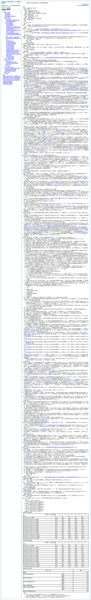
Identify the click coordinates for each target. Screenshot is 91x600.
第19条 (46, 459)
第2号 (32, 181)
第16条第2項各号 (51, 425)
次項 (49, 374)
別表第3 (34, 307)
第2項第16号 (29, 347)
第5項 (42, 73)
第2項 (25, 101)
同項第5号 (76, 332)
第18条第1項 (44, 429)
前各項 (30, 129)
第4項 (38, 73)
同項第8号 (28, 330)
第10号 (81, 332)
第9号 (32, 330)
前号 (27, 202)
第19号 (38, 333)
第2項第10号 (29, 339)
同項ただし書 (67, 383)
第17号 (37, 330)
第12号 (85, 332)
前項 (49, 81)
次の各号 (37, 29)
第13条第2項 (71, 81)
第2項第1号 (26, 227)
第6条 (36, 64)
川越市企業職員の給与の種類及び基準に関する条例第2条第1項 (59, 30)
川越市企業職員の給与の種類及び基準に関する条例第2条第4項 (55, 32)
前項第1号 (26, 181)
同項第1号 (57, 182)
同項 (35, 74)
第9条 (43, 90)
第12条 (41, 64)
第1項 (81, 105)
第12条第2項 (29, 73)
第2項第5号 (28, 336)
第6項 (46, 73)
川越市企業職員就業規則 (58, 57)
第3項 (34, 73)
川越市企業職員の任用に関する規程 (60, 477)
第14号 (25, 333)
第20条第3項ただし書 (50, 382)
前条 (30, 105)
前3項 (74, 126)
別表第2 (84, 178)
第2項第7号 (26, 354)
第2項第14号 (29, 344)
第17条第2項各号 (61, 425)
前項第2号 (36, 223)
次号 (27, 176)
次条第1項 (79, 72)
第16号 (29, 333)
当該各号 (56, 29)
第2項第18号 (29, 349)
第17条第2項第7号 (28, 459)
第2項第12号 (29, 341)
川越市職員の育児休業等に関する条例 (59, 447)
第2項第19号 (29, 352)
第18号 (33, 333)
